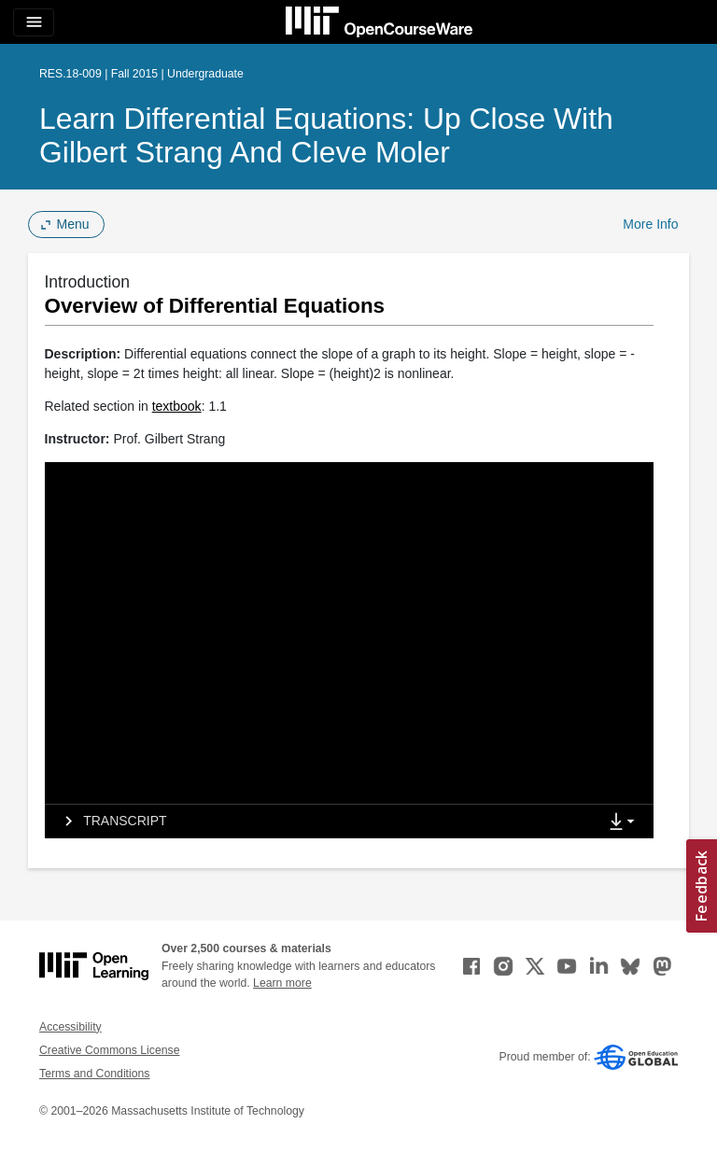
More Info (650, 224)
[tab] (321, 821)
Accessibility (70, 1026)
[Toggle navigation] (33, 22)
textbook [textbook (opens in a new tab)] (177, 406)
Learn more (282, 983)
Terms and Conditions (94, 1073)
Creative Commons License (109, 1050)
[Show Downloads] (626, 822)
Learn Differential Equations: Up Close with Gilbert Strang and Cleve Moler (326, 135)
